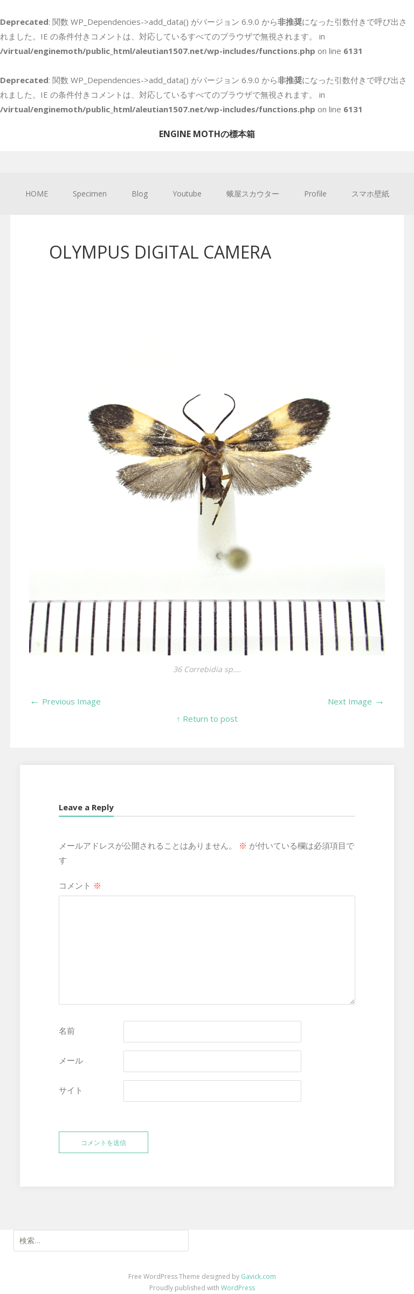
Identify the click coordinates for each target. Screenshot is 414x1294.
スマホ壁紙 (370, 193)
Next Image (356, 701)
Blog (140, 193)
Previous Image (65, 701)
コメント (80, 885)
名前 (67, 1030)
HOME (36, 193)
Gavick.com (258, 1276)
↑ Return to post (207, 718)
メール (71, 1060)
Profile (315, 193)
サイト (71, 1090)
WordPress (238, 1287)
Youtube (187, 193)
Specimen (90, 193)
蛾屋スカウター (252, 193)
